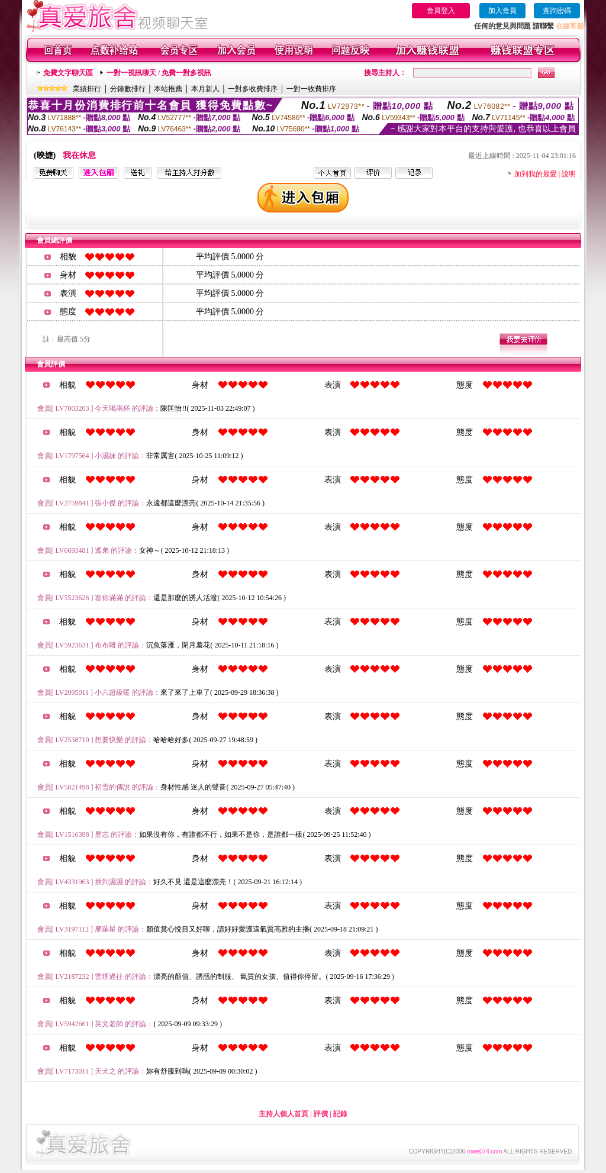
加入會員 (502, 11)
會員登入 (441, 11)
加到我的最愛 (535, 174)
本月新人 (205, 89)
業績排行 (87, 89)
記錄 (340, 1114)
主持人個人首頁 (283, 1114)
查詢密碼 (557, 11)
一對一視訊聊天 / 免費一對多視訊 (159, 73)
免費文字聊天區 (68, 73)
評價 (321, 1114)
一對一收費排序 (311, 89)
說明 (569, 174)
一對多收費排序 (253, 89)
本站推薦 (168, 89)
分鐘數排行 (128, 89)
